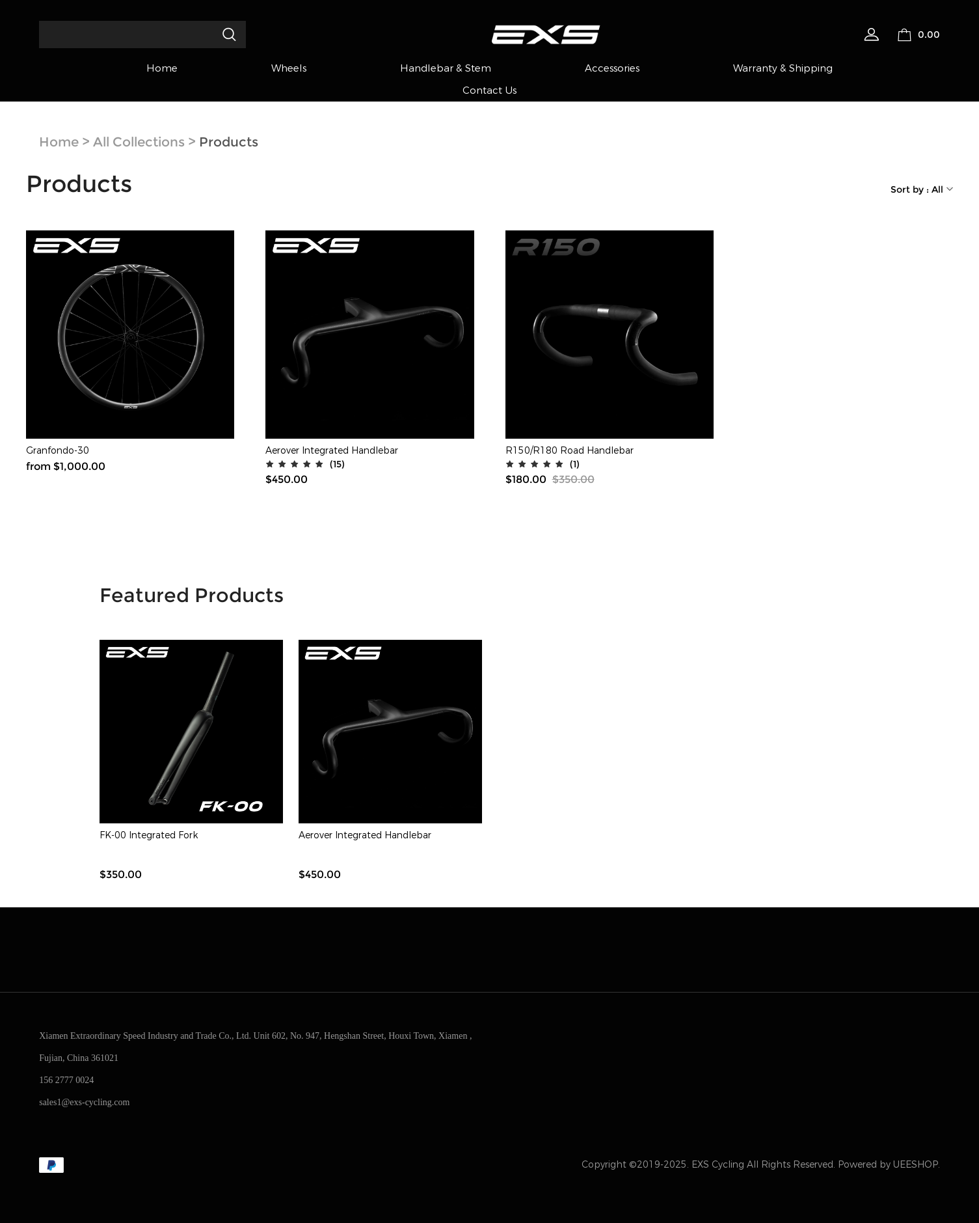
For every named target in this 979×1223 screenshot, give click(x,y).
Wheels (288, 68)
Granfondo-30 (57, 451)
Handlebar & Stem (445, 68)
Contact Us (489, 90)
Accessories (612, 68)
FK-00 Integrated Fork (149, 836)
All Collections (139, 142)
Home (162, 68)
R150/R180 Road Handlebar (569, 451)
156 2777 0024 (66, 1080)
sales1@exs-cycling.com (84, 1102)
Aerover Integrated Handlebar (331, 451)
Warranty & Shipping (783, 68)
